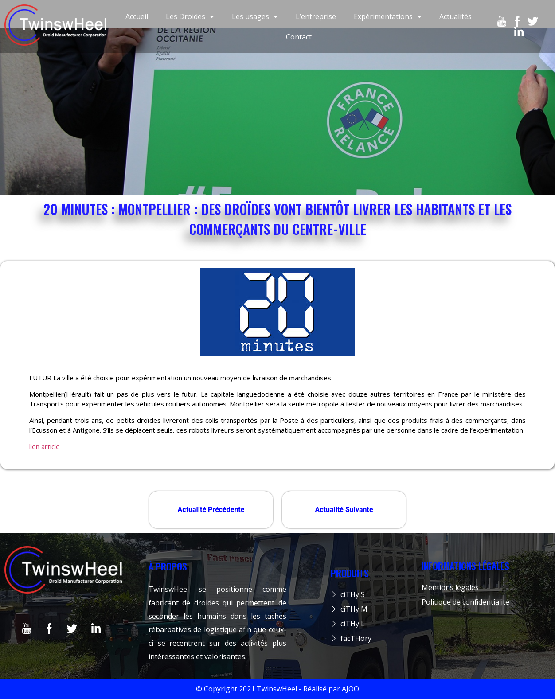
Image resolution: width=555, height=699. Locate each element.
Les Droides (190, 16)
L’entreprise (316, 16)
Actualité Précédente (211, 509)
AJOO (350, 689)
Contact (299, 37)
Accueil (136, 16)
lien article (44, 446)
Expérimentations (388, 16)
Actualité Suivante (344, 509)
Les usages (255, 16)
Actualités (455, 16)
